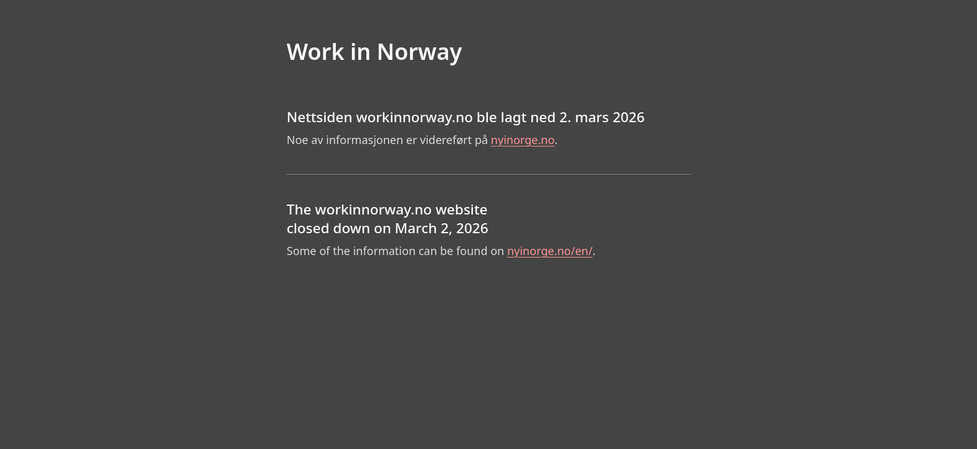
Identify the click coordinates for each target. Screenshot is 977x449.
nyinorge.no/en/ (550, 250)
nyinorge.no (523, 139)
